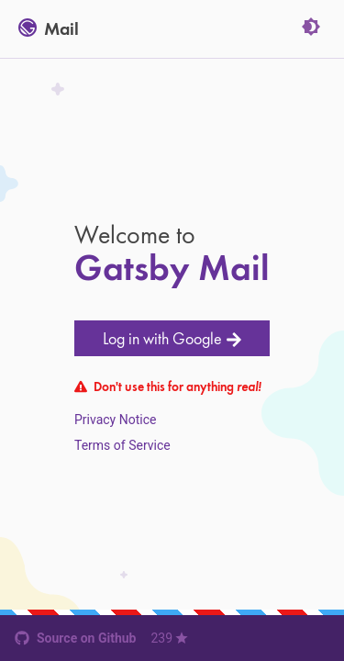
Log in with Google (172, 339)
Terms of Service (122, 445)
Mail (48, 29)
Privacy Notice (115, 419)
